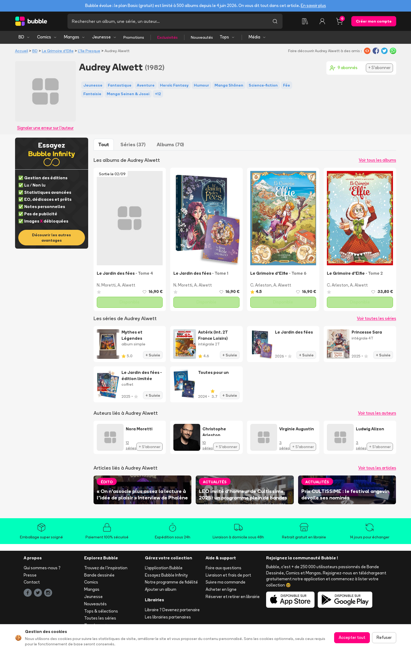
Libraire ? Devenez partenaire (172, 609)
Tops (227, 37)
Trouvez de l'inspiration (105, 567)
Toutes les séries (100, 618)
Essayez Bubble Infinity (166, 575)
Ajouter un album (160, 589)
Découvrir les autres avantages (51, 237)
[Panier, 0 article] (339, 21)
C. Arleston (260, 285)
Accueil (21, 50)
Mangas (74, 37)
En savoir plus (313, 5)
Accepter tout (352, 637)
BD (24, 37)
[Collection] (305, 21)
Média (257, 37)
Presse (30, 575)
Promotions (133, 37)
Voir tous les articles (377, 467)
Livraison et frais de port (228, 575)
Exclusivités (167, 37)
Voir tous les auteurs (377, 413)
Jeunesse (104, 37)
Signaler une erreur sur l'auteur (45, 127)
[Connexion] (322, 21)
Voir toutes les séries (376, 318)
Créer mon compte (374, 21)
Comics (47, 37)
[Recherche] (167, 21)
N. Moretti (106, 285)
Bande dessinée (99, 575)
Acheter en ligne (221, 589)
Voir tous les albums (377, 160)
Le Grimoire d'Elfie (58, 50)
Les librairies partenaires (168, 617)
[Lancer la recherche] (275, 21)
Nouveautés (202, 37)
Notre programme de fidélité (171, 582)
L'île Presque (89, 50)
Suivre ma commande (225, 582)
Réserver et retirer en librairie (233, 596)
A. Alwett (126, 285)
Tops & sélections (101, 611)
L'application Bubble (164, 567)
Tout (103, 144)
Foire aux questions (223, 567)
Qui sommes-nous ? (42, 567)
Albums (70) (170, 144)
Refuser (384, 637)
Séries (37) (132, 144)
